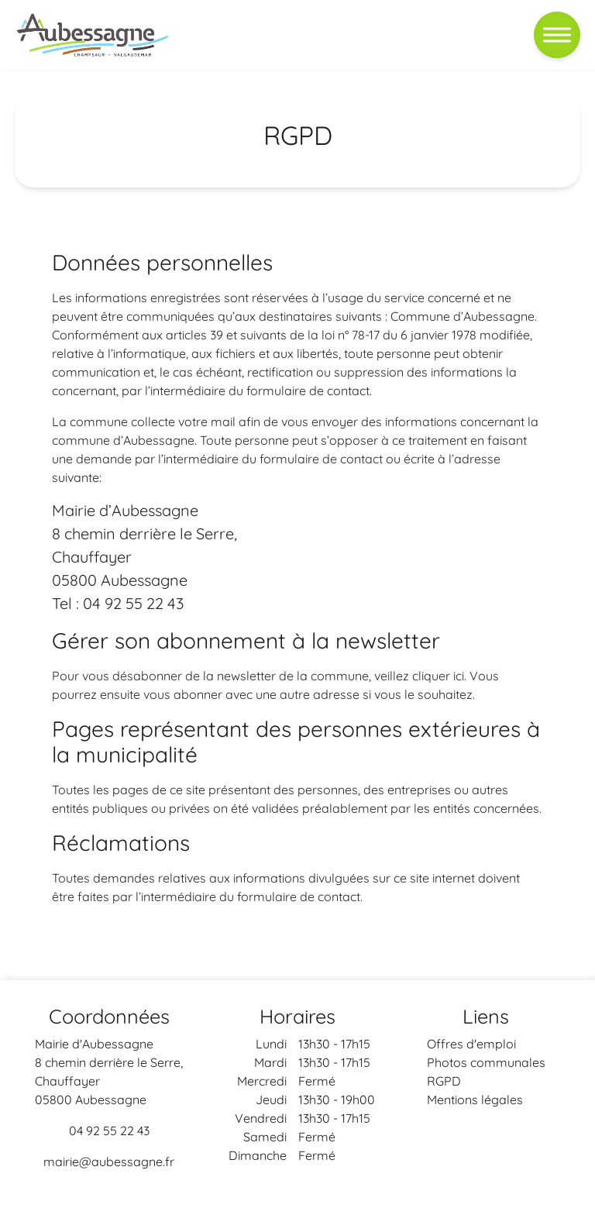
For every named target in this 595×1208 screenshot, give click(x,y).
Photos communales (486, 1062)
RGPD (444, 1081)
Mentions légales (475, 1099)
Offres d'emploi (471, 1043)
